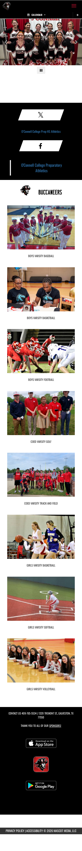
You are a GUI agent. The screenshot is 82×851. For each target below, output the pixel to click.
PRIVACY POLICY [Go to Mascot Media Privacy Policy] (15, 830)
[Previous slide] (6, 42)
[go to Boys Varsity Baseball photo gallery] (41, 231)
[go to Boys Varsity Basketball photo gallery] (41, 293)
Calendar (36, 15)
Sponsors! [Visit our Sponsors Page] (55, 726)
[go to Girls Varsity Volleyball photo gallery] (41, 664)
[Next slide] (76, 42)
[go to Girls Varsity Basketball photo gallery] (41, 540)
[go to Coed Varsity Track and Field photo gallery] (41, 478)
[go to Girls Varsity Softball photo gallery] (41, 602)
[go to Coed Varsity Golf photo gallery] (41, 416)
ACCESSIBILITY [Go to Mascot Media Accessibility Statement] (34, 830)
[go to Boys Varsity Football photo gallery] (41, 354)
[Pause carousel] (41, 70)
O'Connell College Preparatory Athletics (41, 167)
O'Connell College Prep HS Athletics (41, 131)
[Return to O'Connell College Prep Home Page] (6, 5)
